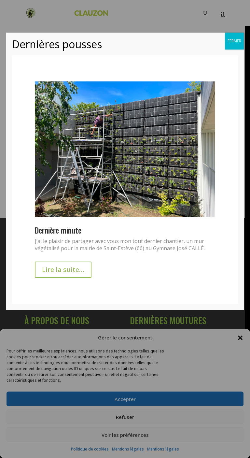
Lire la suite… (63, 269)
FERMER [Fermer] (234, 41)
